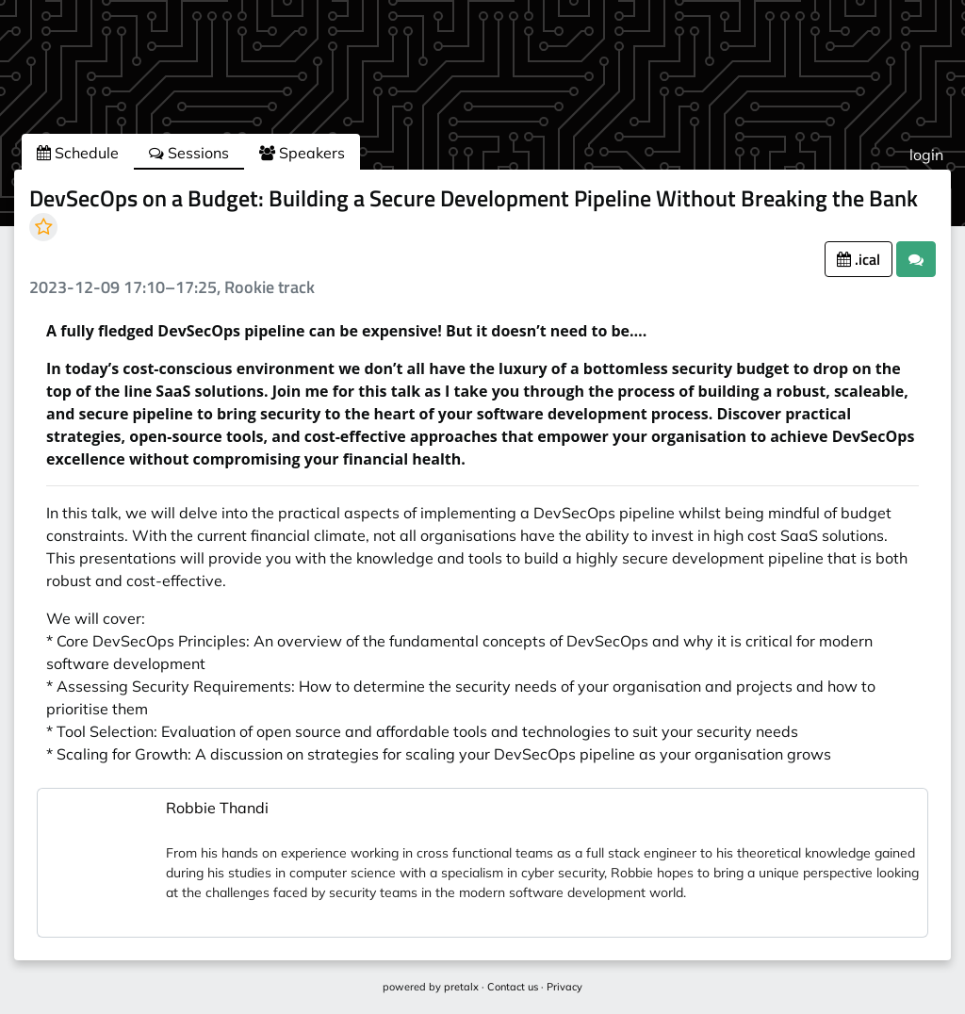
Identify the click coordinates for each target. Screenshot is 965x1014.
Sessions (189, 152)
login (926, 154)
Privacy (564, 986)
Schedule (78, 152)
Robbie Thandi (217, 807)
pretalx (461, 986)
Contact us (512, 986)
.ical (858, 259)
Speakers (302, 152)
